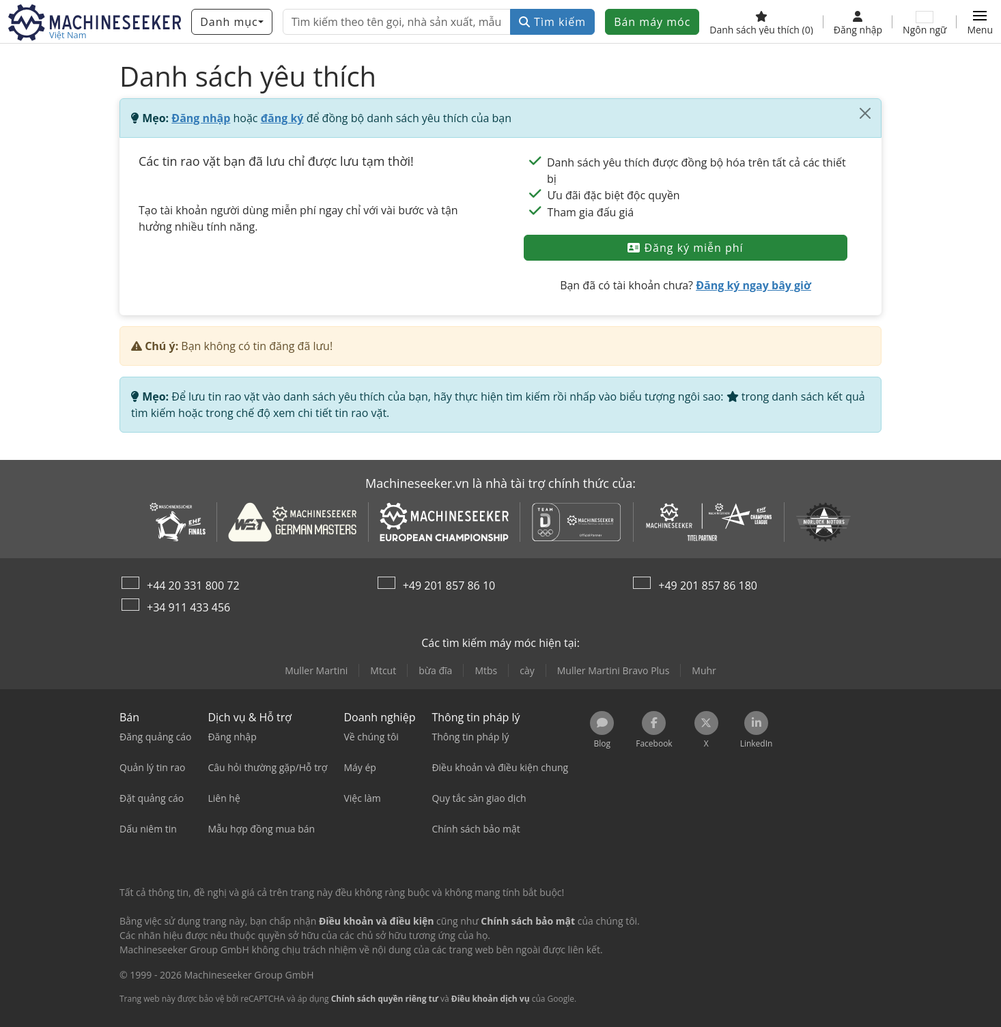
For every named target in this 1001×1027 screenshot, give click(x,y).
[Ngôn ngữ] (924, 22)
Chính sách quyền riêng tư (384, 998)
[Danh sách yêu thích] (761, 22)
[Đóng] (865, 113)
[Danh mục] (231, 22)
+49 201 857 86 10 (449, 585)
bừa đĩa (435, 670)
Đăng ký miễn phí (685, 247)
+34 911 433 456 (188, 607)
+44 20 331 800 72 (193, 585)
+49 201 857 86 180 (707, 585)
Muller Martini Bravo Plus (613, 670)
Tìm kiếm (552, 21)
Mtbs (486, 670)
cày (527, 670)
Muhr (704, 670)
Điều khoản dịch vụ (490, 998)
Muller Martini (316, 670)
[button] (980, 22)
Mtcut (383, 670)
